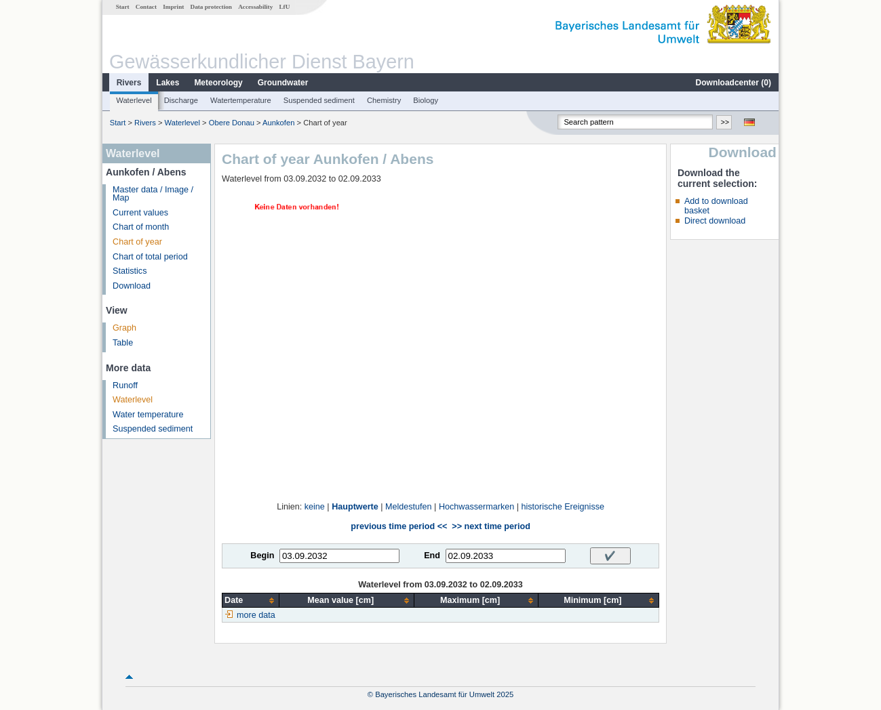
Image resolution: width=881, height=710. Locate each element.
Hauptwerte (355, 506)
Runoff (125, 385)
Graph (124, 328)
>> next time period (491, 526)
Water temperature (148, 414)
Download (132, 286)
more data (256, 615)
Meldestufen (408, 506)
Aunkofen (278, 123)
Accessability (255, 6)
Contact (146, 6)
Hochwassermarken (476, 506)
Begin (262, 555)
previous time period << (399, 526)
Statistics (129, 271)
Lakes (167, 82)
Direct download (714, 221)
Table (123, 343)
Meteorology (218, 82)
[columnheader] (250, 600)
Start (123, 6)
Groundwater (283, 82)
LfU (284, 6)
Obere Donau (231, 123)
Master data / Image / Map (153, 194)
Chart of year (137, 242)
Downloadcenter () (733, 82)
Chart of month (141, 227)
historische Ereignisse (562, 506)
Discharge (181, 100)
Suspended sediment (319, 100)
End (432, 555)
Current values (140, 212)
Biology (425, 100)
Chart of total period (150, 257)
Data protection (211, 6)
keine (315, 506)
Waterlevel (133, 100)
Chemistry (384, 100)
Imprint (173, 6)
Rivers (129, 82)
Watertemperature (240, 100)
